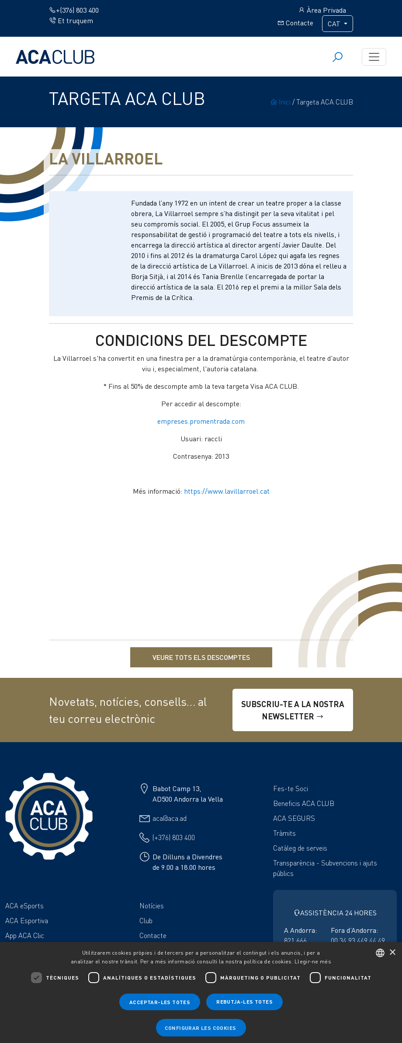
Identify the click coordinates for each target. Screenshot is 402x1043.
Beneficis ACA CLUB (303, 803)
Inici (280, 102)
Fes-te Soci (290, 788)
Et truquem (71, 20)
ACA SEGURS (294, 818)
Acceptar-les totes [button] (159, 1002)
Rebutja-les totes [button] (244, 1001)
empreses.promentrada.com (201, 421)
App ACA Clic (24, 935)
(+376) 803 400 (173, 837)
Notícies (151, 905)
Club (145, 920)
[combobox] (380, 953)
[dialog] (201, 992)
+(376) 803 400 (74, 10)
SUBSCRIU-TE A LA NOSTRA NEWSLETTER (292, 710)
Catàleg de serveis (300, 848)
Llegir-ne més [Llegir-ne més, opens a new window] (313, 961)
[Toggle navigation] (374, 57)
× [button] (392, 952)
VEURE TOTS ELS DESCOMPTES (201, 657)
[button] (201, 1027)
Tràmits (284, 833)
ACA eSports (24, 905)
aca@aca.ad (169, 818)
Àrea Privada (322, 10)
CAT (335, 23)
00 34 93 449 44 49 (358, 940)
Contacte (295, 22)
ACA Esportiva (26, 920)
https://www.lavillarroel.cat (227, 491)
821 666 (295, 940)
